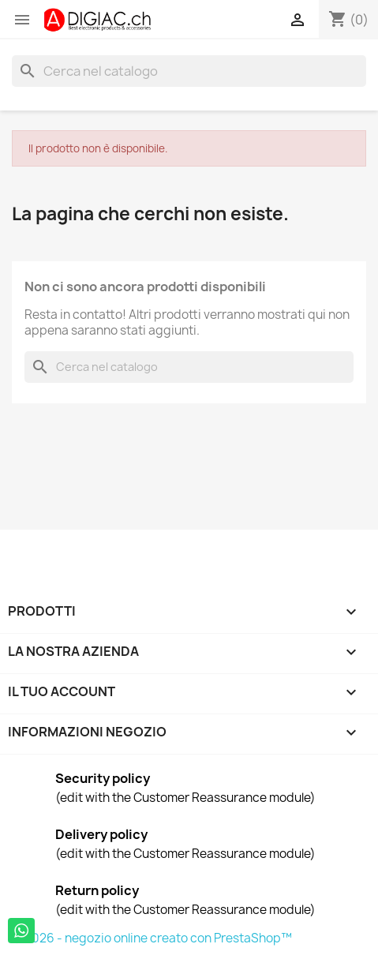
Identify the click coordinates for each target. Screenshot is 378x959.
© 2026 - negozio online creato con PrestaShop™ (152, 938)
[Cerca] (189, 71)
